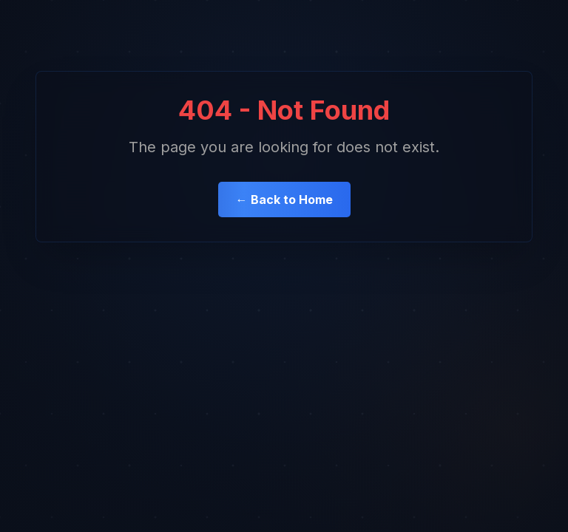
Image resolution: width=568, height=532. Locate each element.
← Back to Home (284, 199)
